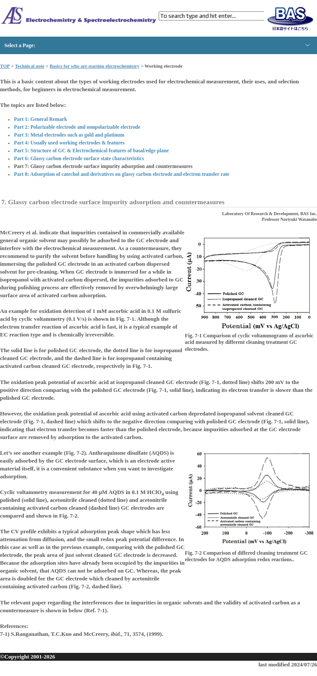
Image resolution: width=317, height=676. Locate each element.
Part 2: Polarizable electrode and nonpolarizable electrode (77, 127)
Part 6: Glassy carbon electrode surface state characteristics (79, 158)
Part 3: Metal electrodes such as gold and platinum (69, 135)
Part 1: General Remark (40, 119)
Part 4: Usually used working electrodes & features (69, 143)
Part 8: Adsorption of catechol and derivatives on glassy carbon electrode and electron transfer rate (121, 174)
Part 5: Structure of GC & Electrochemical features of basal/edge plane (91, 151)
